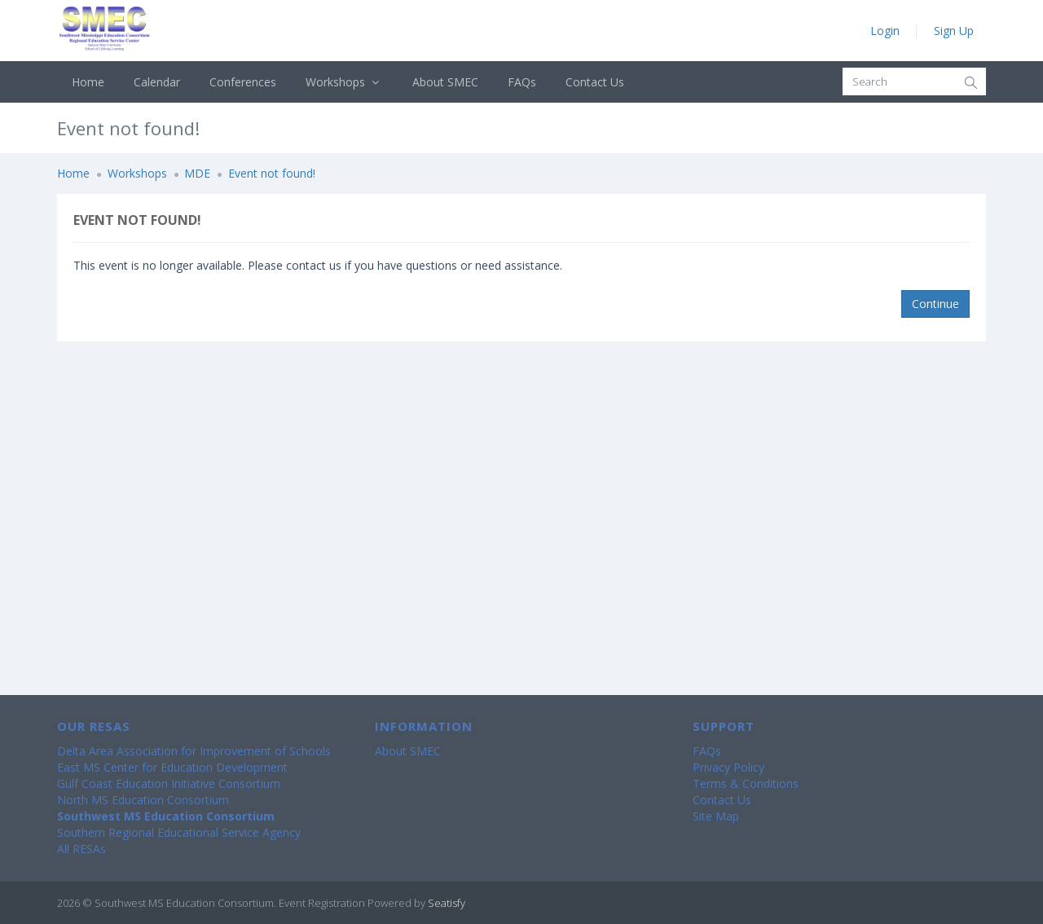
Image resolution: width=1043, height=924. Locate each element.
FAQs (522, 82)
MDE (197, 173)
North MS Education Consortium (143, 799)
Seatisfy (446, 902)
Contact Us (595, 82)
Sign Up (954, 30)
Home (88, 82)
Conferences (242, 82)
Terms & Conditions (746, 783)
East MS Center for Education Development (172, 767)
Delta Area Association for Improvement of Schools (194, 751)
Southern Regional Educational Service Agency (179, 832)
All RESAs (81, 848)
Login (885, 30)
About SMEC (445, 82)
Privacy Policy (728, 767)
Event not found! (271, 173)
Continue (935, 303)
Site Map (716, 816)
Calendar (157, 82)
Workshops (344, 82)
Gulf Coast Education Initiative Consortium (168, 783)
